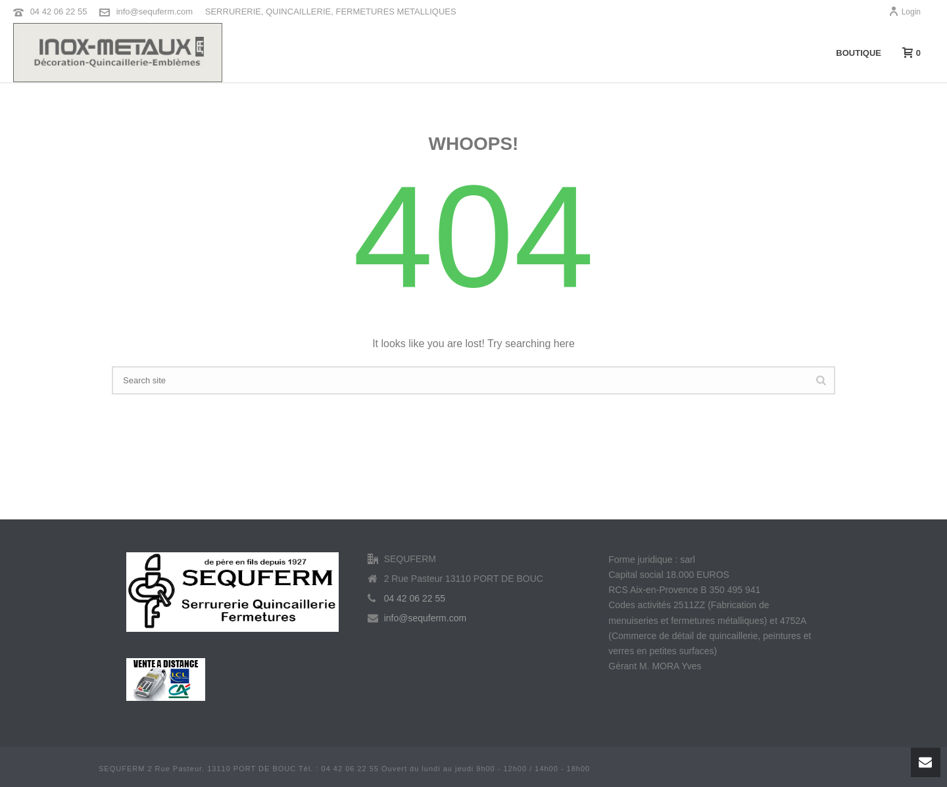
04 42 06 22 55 (58, 11)
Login (904, 11)
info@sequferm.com (154, 11)
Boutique (858, 53)
